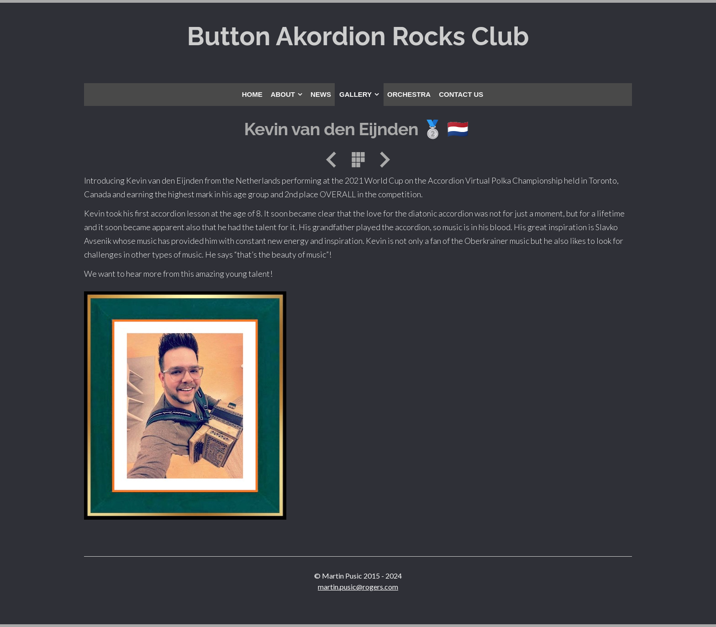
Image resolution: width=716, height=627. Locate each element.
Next (382, 160)
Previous (334, 160)
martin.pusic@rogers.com (358, 586)
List (358, 160)
